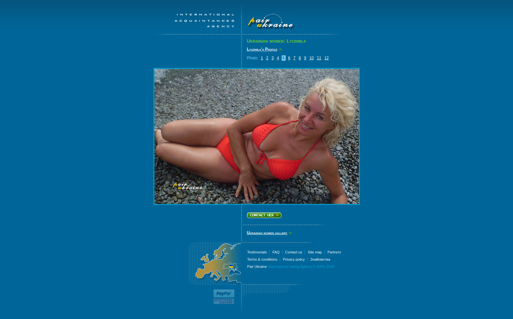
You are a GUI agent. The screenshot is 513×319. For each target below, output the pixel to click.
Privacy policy (294, 259)
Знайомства (320, 259)
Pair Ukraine (257, 267)
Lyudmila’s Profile (262, 49)
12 (326, 58)
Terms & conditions (262, 259)
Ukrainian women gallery (267, 232)
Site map (315, 252)
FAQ (276, 252)
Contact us (293, 252)
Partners (334, 252)
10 (312, 58)
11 (319, 58)
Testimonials (257, 252)
